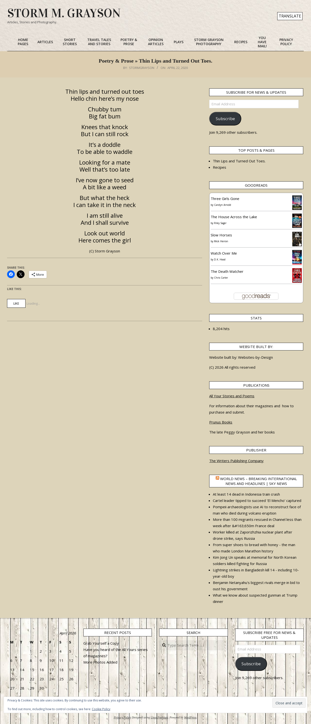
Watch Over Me (224, 253)
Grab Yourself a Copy (101, 643)
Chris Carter (221, 277)
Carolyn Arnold (222, 205)
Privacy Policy (122, 717)
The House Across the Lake (234, 216)
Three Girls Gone (225, 198)
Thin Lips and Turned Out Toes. (239, 160)
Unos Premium (159, 717)
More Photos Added (100, 662)
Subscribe (225, 118)
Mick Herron (221, 241)
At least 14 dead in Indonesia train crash (246, 494)
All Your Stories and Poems (231, 395)
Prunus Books (220, 422)
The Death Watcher (227, 271)
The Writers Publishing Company (236, 460)
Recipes (219, 167)
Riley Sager (220, 223)
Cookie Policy (101, 709)
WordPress (190, 717)
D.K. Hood (219, 259)
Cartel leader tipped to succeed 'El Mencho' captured (257, 500)
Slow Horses (221, 235)
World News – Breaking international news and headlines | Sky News (258, 481)
